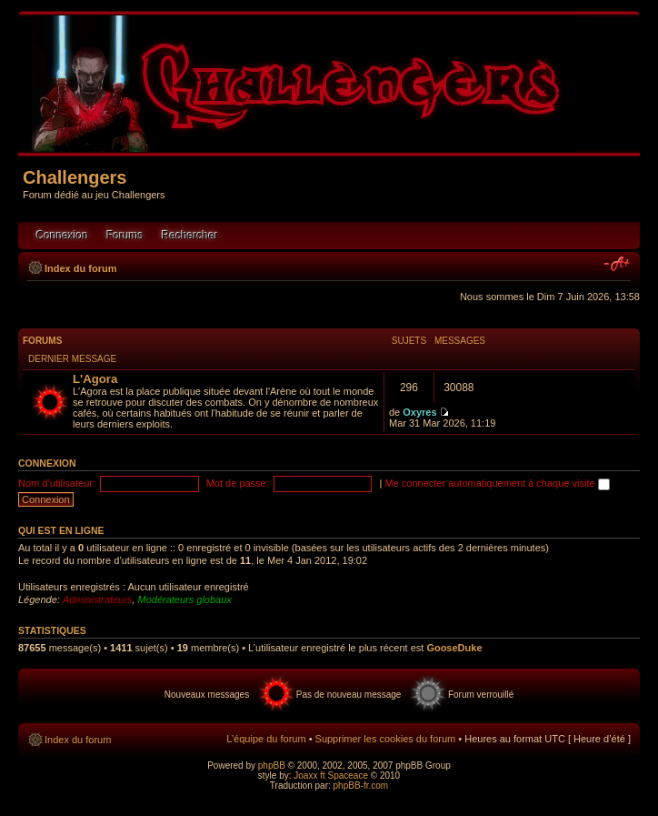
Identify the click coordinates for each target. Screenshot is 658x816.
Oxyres (419, 412)
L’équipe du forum (265, 738)
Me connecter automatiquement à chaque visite (496, 483)
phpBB (271, 766)
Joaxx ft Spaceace (331, 776)
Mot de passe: (237, 483)
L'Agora (95, 379)
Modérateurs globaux (184, 599)
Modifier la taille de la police (617, 265)
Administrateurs (97, 599)
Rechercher (190, 235)
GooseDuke (454, 647)
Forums (125, 235)
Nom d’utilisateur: (56, 483)
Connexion (62, 235)
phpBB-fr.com (361, 786)
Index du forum (80, 268)
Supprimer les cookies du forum (385, 738)
